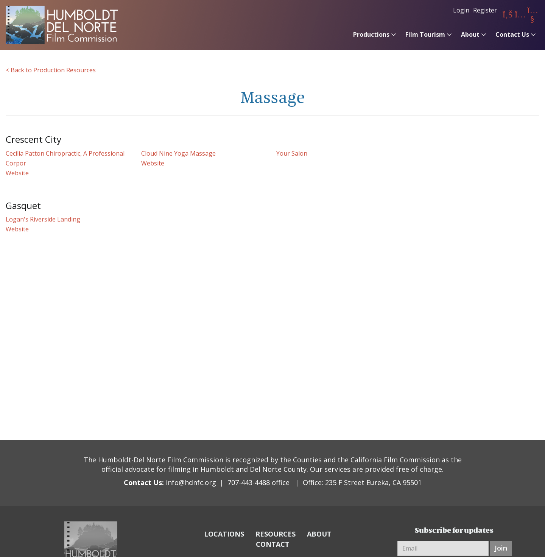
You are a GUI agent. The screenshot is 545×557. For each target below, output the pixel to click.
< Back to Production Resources (51, 70)
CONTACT (273, 544)
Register (485, 10)
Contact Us (512, 34)
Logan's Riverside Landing (43, 219)
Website (17, 173)
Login (461, 10)
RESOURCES (275, 533)
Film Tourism (425, 34)
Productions (371, 34)
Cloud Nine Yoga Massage (178, 153)
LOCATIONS (224, 533)
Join (501, 547)
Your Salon (291, 153)
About (470, 34)
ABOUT (319, 533)
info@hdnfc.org (191, 482)
